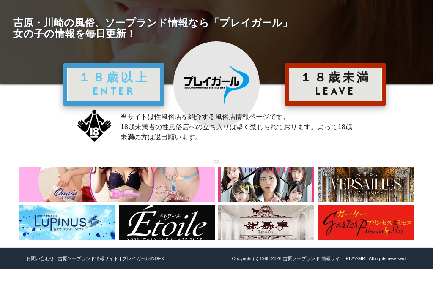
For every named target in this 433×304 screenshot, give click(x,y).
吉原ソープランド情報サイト (88, 258)
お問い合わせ (40, 258)
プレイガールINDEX (143, 258)
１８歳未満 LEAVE (335, 84)
